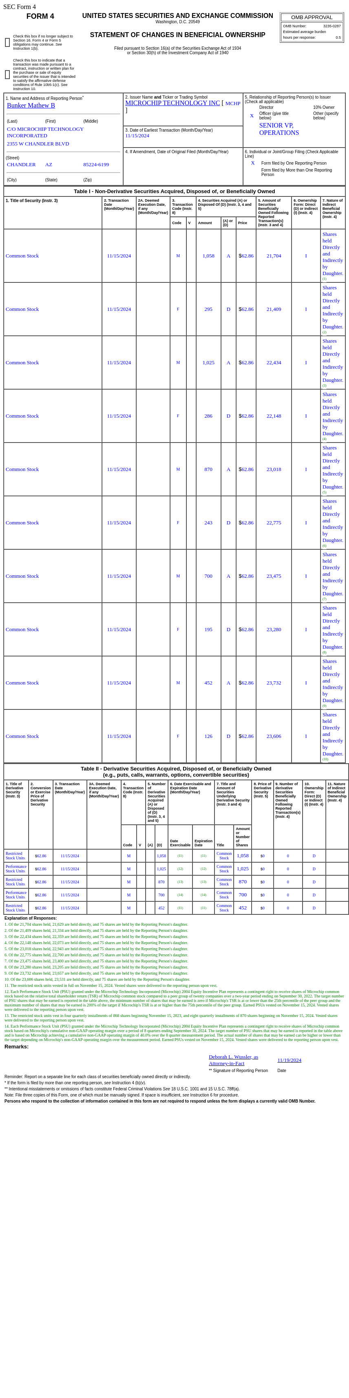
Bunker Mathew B (31, 105)
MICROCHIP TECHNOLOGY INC (172, 102)
